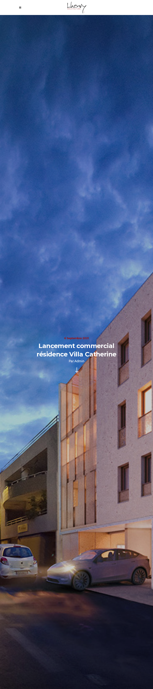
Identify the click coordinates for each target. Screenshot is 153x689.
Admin (79, 361)
